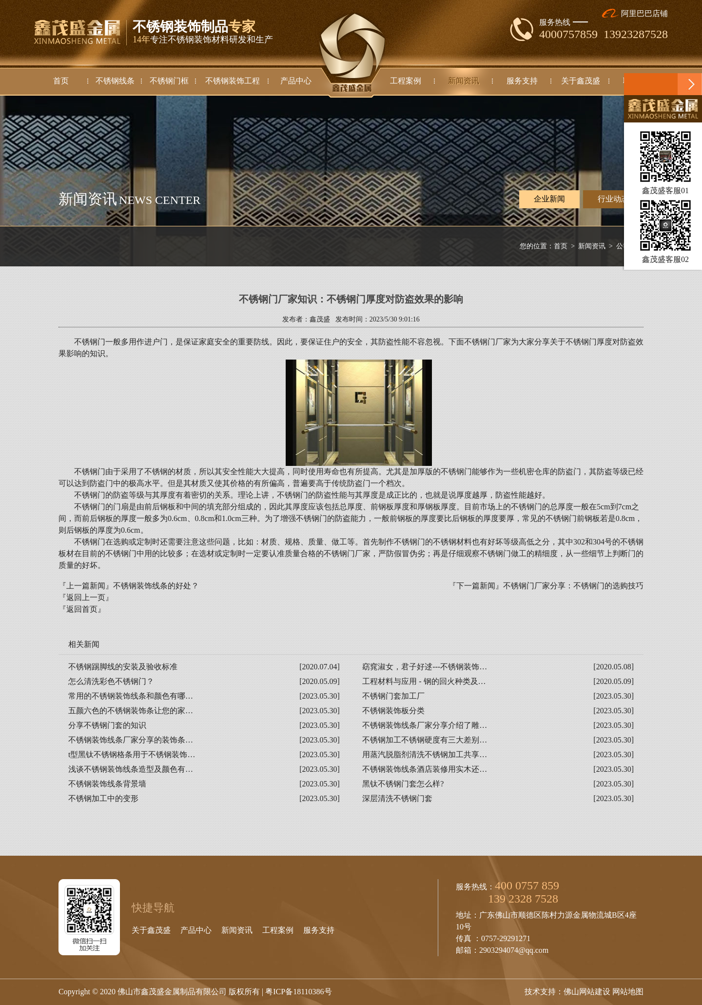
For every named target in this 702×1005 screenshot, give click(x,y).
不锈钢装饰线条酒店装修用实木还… (424, 769)
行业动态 (613, 199)
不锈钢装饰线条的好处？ (156, 586)
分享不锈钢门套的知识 (107, 725)
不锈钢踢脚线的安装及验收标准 (122, 667)
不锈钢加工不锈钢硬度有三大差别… (424, 740)
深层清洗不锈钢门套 (397, 798)
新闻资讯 (591, 246)
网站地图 (628, 991)
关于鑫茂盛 (151, 930)
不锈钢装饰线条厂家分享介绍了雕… (424, 725)
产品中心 (196, 930)
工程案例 (277, 930)
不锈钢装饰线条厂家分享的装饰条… (130, 740)
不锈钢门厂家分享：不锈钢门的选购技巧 (573, 586)
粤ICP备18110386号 (298, 991)
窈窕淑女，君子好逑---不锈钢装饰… (424, 667)
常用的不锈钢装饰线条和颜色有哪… (130, 696)
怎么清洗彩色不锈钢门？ (111, 681)
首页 (560, 246)
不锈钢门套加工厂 (393, 696)
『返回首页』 (81, 609)
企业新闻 (549, 199)
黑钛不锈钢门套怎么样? (403, 784)
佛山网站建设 (587, 991)
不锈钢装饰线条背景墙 (107, 784)
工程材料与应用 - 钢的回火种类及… (424, 681)
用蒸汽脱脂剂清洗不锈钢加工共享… (424, 754)
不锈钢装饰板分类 (393, 710)
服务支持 (318, 930)
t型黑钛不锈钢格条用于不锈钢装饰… (131, 754)
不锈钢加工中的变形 (103, 798)
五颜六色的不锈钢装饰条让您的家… (130, 710)
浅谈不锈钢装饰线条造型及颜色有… (130, 769)
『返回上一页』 (85, 597)
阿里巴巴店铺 (635, 13)
